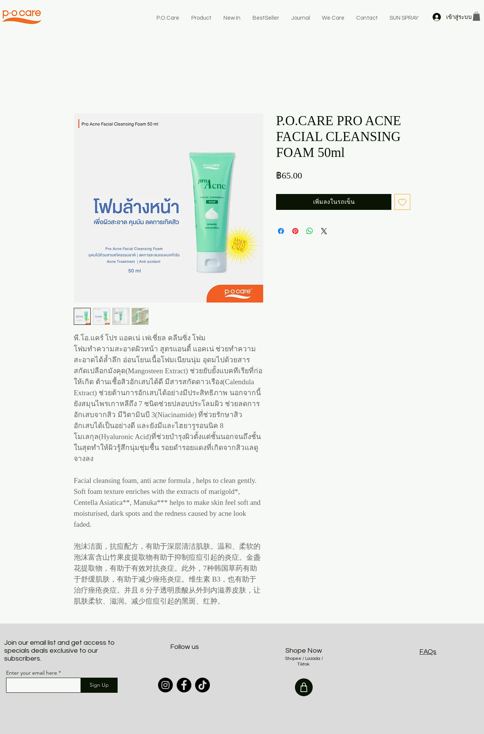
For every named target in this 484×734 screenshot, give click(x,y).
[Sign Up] (99, 685)
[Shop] (304, 687)
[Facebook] (184, 685)
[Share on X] (324, 231)
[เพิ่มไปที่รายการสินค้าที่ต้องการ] (402, 202)
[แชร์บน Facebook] (280, 231)
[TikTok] (202, 685)
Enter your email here (31, 672)
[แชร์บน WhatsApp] (309, 231)
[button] (476, 16)
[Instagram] (165, 685)
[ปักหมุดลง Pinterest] (295, 231)
